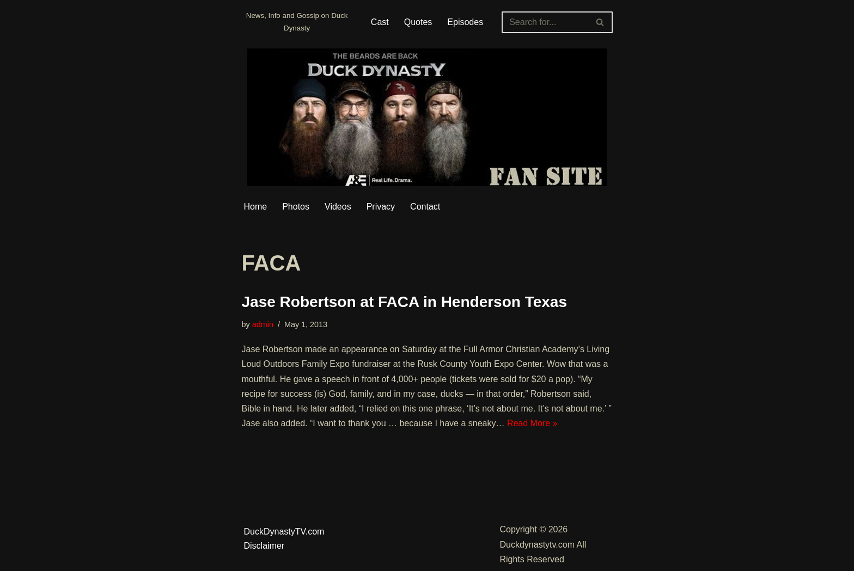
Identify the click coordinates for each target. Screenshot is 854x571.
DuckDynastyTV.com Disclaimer (284, 538)
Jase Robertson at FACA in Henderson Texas (405, 301)
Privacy (381, 206)
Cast (380, 22)
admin (262, 324)
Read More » (532, 423)
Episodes (465, 22)
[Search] (545, 22)
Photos (295, 206)
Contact (425, 206)
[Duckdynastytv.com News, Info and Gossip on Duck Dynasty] (297, 22)
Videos (338, 206)
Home (255, 206)
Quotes (418, 22)
